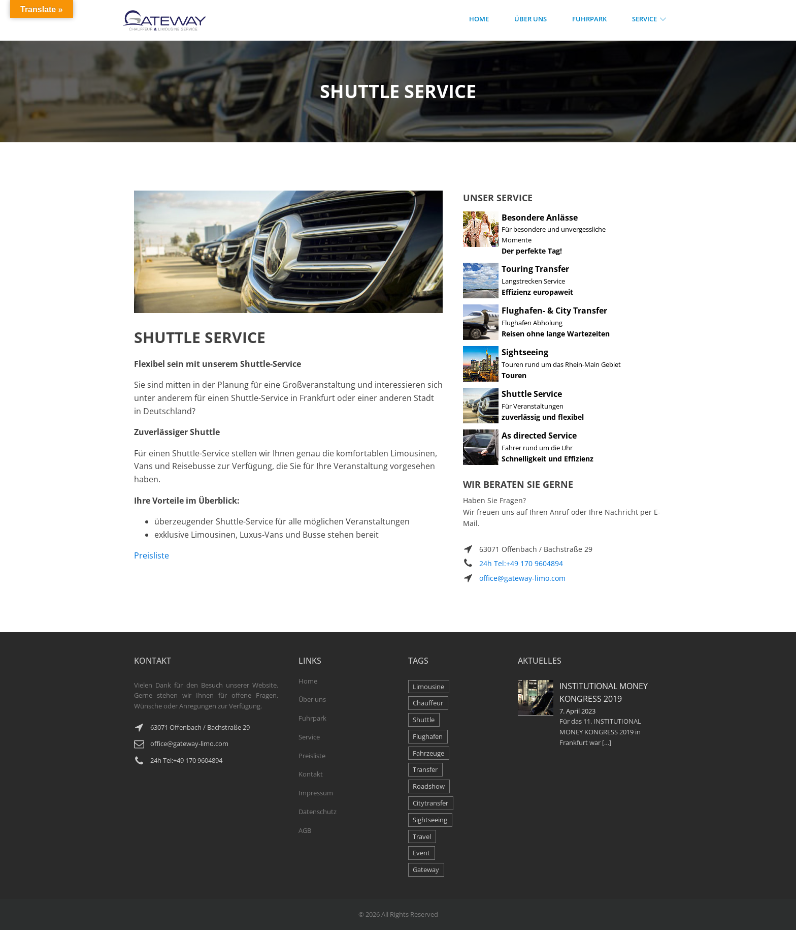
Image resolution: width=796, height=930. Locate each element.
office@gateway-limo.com (522, 578)
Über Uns (530, 18)
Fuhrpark (589, 18)
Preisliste (151, 555)
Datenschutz (317, 811)
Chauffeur (428, 702)
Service (651, 19)
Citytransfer (430, 803)
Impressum (315, 792)
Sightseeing (430, 819)
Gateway (426, 869)
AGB (304, 830)
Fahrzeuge (428, 753)
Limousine (428, 686)
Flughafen (428, 736)
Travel (422, 836)
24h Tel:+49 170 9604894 (521, 563)
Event (421, 852)
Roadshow (429, 786)
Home (479, 18)
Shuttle (424, 719)
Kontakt (310, 774)
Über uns (312, 699)
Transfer (425, 769)
